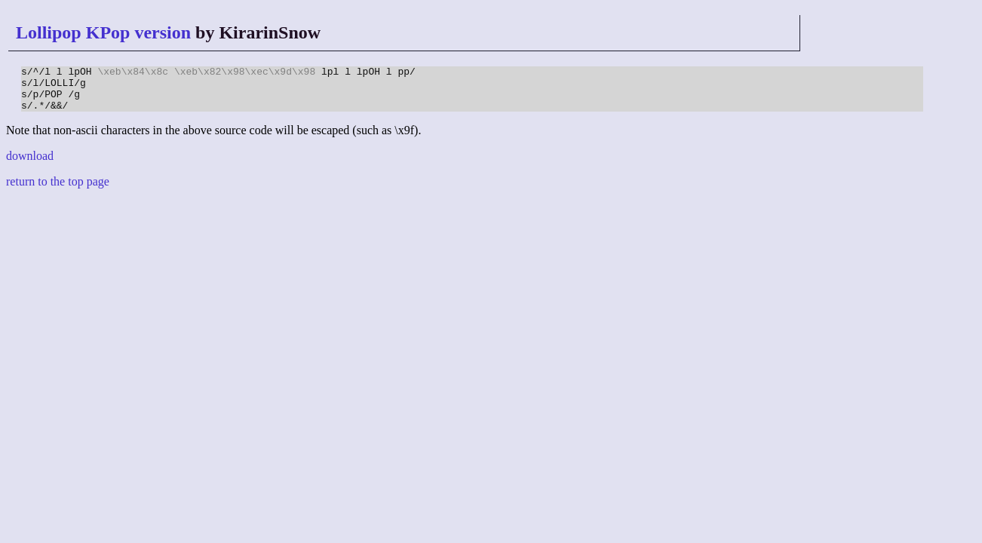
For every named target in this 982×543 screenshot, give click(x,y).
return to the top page (57, 190)
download (30, 164)
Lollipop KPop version (103, 32)
